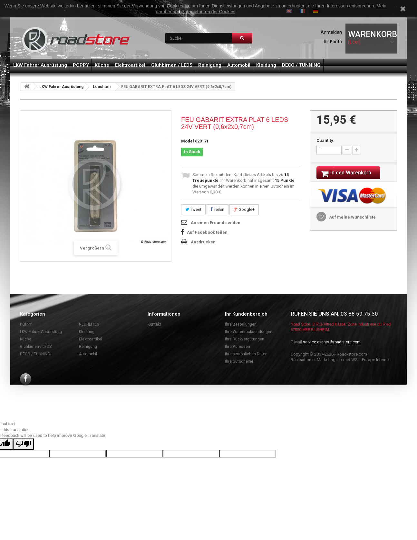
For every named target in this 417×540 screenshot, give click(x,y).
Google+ (244, 209)
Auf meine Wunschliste (352, 218)
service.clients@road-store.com (332, 342)
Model (187, 141)
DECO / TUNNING (301, 65)
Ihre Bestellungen (241, 324)
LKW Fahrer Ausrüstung (40, 65)
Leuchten (102, 86)
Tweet (193, 209)
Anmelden (331, 32)
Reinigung (209, 65)
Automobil (238, 65)
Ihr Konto (333, 41)
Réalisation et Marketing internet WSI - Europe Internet (340, 359)
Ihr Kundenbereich (246, 314)
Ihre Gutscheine (239, 361)
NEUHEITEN (89, 324)
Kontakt (154, 324)
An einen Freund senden (215, 222)
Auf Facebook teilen (207, 232)
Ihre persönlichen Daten (246, 354)
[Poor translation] (23, 444)
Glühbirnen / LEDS (171, 65)
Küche (102, 65)
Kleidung (266, 65)
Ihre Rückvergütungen (244, 339)
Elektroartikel (130, 65)
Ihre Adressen (237, 346)
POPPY (81, 65)
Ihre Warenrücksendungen (248, 331)
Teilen (217, 209)
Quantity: (325, 140)
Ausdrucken (203, 242)
